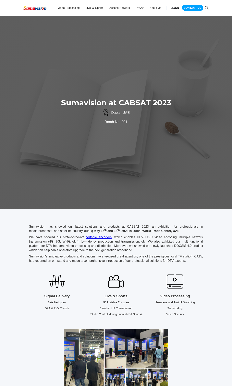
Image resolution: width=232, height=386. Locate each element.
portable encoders (98, 237)
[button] (68, 8)
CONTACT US (192, 7)
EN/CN (174, 7)
